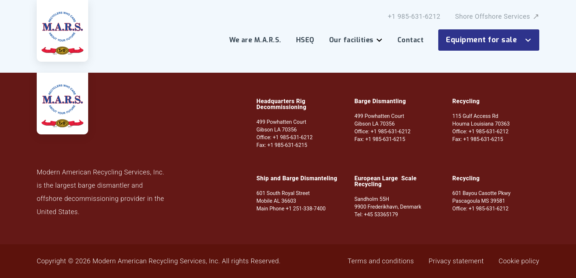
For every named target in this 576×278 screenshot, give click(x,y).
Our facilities (356, 40)
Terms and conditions (381, 261)
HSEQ (305, 40)
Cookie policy (518, 261)
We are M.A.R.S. (255, 40)
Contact (410, 40)
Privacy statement (456, 261)
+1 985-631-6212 (414, 16)
